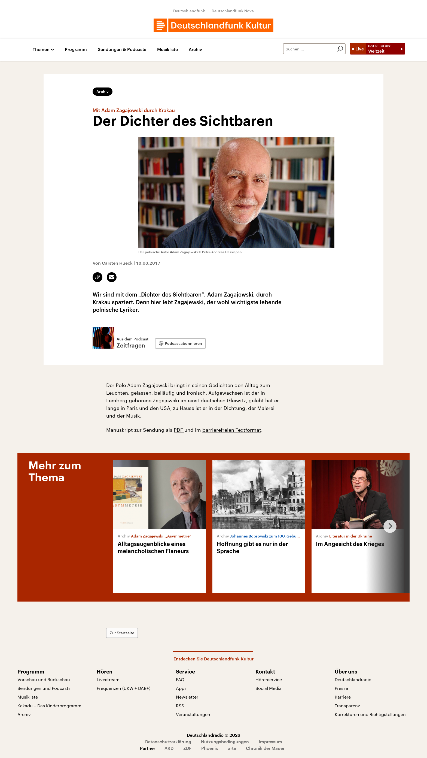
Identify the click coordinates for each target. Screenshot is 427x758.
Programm (76, 49)
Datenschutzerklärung (168, 741)
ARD (168, 748)
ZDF (187, 748)
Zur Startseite (122, 632)
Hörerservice (268, 679)
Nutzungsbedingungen (225, 741)
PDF (179, 430)
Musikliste (167, 49)
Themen (41, 49)
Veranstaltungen (193, 714)
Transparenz (347, 705)
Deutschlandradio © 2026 (213, 735)
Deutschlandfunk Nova (233, 10)
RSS (180, 705)
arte (232, 748)
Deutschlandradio (353, 679)
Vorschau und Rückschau (43, 679)
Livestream (108, 679)
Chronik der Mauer (265, 748)
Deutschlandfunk (189, 10)
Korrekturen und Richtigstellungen (370, 714)
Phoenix (209, 748)
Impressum (270, 741)
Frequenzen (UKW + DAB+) (123, 688)
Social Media (268, 688)
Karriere (343, 696)
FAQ (180, 679)
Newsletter (187, 696)
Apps (181, 688)
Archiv (195, 49)
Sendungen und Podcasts (44, 688)
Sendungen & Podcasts (122, 49)
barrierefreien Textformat (231, 430)
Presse (341, 688)
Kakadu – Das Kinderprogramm (49, 705)
